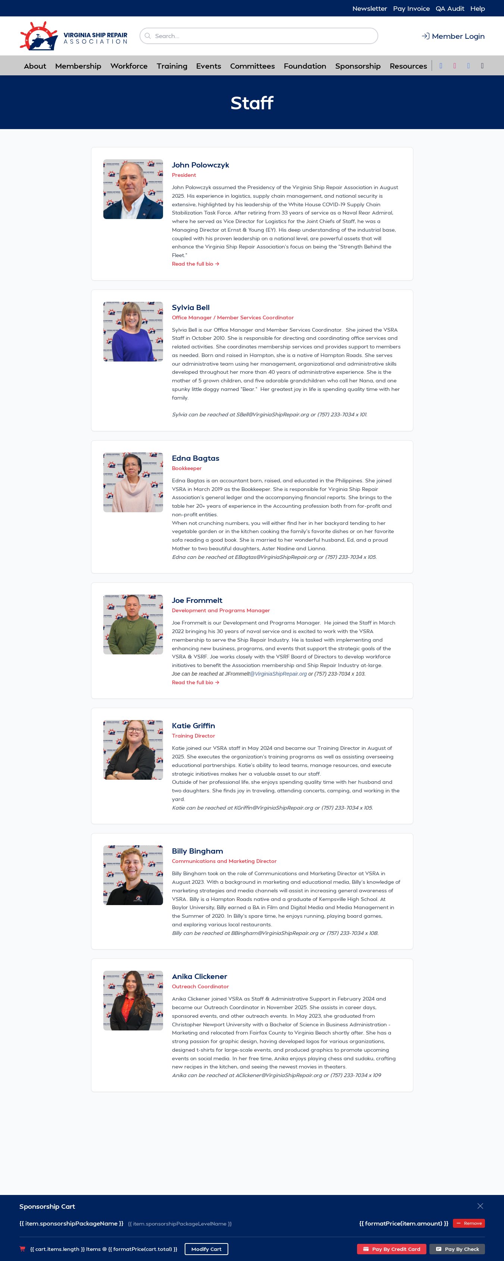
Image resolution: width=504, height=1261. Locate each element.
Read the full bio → (196, 263)
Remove (469, 1223)
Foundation (305, 66)
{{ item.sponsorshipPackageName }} (71, 1223)
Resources (408, 66)
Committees (252, 66)
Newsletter (370, 8)
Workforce (129, 66)
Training (172, 66)
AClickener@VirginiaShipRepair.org (278, 1075)
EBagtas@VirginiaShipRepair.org (276, 557)
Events (208, 66)
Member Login (453, 36)
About (35, 66)
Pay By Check (457, 1249)
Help (477, 8)
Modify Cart (206, 1249)
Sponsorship (358, 66)
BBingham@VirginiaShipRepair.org (274, 933)
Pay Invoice (411, 8)
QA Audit (450, 8)
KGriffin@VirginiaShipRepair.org (272, 807)
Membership (78, 66)
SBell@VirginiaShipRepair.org (272, 414)
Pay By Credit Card (392, 1249)
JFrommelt (266, 674)
